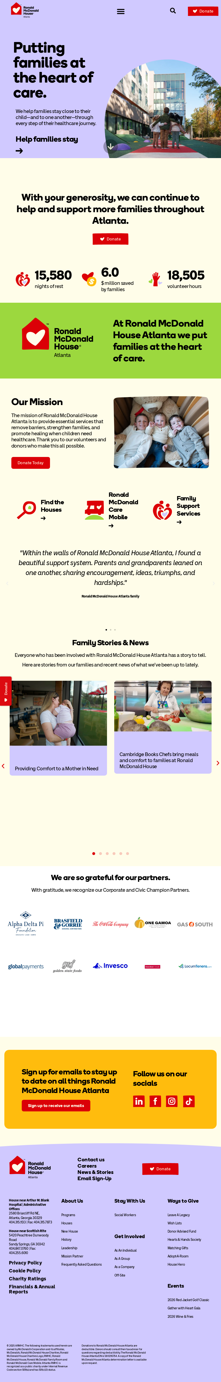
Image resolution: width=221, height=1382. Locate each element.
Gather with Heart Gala (184, 1308)
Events (176, 1286)
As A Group (122, 1259)
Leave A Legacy (179, 1215)
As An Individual (125, 1251)
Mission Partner (72, 1256)
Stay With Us (129, 1201)
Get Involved (129, 1236)
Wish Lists (175, 1223)
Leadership (69, 1248)
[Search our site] (173, 11)
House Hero (176, 1265)
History (66, 1240)
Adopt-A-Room (178, 1256)
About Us (72, 1201)
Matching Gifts (178, 1248)
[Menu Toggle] (121, 11)
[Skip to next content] (110, 146)
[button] (7, 583)
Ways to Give (183, 1201)
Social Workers (125, 1215)
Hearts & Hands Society (184, 1240)
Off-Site (119, 1275)
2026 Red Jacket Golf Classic (188, 1300)
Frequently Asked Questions (81, 1265)
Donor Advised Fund (182, 1231)
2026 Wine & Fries (180, 1317)
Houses (66, 1223)
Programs (68, 1215)
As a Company (124, 1267)
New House (69, 1231)
